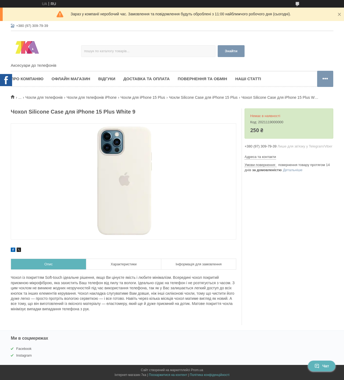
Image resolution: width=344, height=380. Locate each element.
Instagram (24, 355)
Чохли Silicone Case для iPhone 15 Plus (203, 97)
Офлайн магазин (71, 79)
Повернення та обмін (202, 79)
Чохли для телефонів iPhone (92, 97)
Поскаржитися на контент (168, 375)
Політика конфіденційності (210, 375)
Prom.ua (197, 370)
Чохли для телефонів (44, 97)
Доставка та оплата (146, 79)
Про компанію (27, 79)
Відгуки (106, 79)
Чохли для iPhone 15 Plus (142, 97)
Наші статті (248, 79)
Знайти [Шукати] (231, 51)
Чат (321, 366)
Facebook (23, 349)
